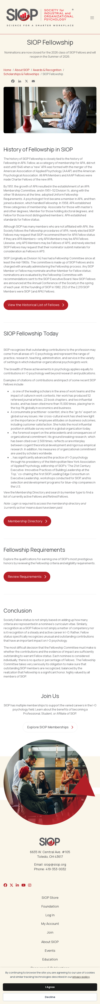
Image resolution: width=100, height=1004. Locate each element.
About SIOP (50, 942)
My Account (50, 924)
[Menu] (91, 17)
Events (50, 951)
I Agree (50, 987)
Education (50, 959)
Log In (50, 915)
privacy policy (81, 977)
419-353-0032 (56, 869)
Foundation (50, 906)
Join (50, 932)
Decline (50, 997)
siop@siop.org (55, 864)
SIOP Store (50, 898)
